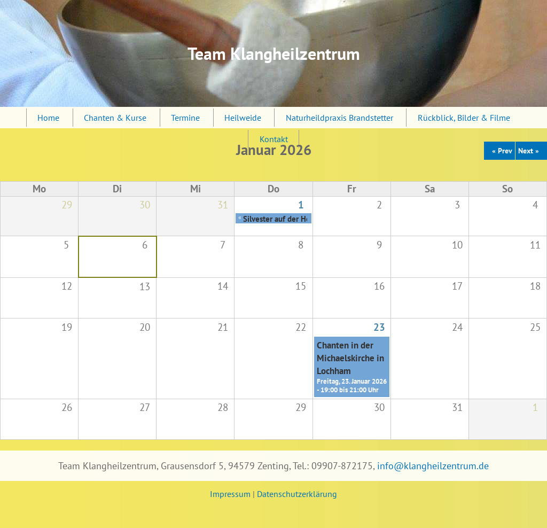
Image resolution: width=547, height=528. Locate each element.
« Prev (502, 151)
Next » (528, 151)
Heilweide (242, 117)
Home (48, 117)
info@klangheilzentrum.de (433, 466)
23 (379, 326)
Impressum (230, 493)
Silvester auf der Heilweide (289, 218)
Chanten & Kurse (115, 117)
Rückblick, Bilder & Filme (464, 117)
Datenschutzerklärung (297, 493)
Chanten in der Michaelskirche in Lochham (350, 357)
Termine (185, 117)
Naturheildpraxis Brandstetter (339, 117)
